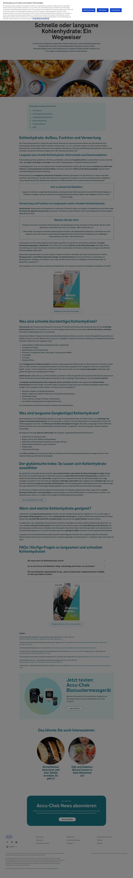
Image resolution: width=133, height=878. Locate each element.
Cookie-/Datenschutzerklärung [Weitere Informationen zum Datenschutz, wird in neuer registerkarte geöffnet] (41, 19)
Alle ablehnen (102, 10)
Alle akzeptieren (115, 10)
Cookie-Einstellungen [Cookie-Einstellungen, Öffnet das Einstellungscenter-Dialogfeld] (88, 10)
